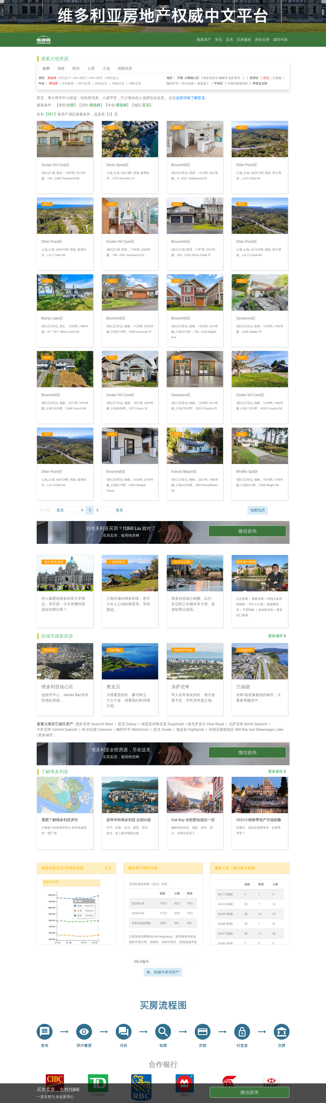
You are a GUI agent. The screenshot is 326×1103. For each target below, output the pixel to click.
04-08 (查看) (225, 923)
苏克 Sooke (162, 729)
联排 (76, 68)
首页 (60, 510)
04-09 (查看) (225, 914)
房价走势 (262, 39)
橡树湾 (223, 78)
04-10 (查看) (225, 904)
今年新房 (68, 83)
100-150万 (96, 78)
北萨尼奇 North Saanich (248, 724)
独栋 (61, 68)
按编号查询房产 (163, 972)
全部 (46, 68)
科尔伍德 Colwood (97, 729)
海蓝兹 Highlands (190, 729)
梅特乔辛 (172, 83)
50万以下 (65, 78)
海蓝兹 (201, 83)
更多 (108, 868)
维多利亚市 (210, 78)
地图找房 (125, 68)
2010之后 (84, 83)
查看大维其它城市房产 (55, 724)
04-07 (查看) (225, 933)
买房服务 (244, 39)
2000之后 (101, 83)
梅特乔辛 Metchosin (132, 729)
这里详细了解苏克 (190, 98)
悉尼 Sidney (127, 724)
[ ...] (223, 78)
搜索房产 (204, 39)
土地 (106, 68)
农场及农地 (265, 609)
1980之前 (134, 83)
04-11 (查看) (225, 894)
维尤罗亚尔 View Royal (205, 724)
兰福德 (276, 78)
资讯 (218, 39)
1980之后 (118, 83)
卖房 (229, 39)
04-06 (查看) (225, 943)
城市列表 (280, 39)
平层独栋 (248, 609)
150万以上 (112, 78)
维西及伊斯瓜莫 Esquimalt (162, 724)
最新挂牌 (258, 598)
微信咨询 (247, 531)
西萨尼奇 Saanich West (94, 724)
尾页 (119, 510)
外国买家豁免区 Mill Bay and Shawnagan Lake (246, 729)
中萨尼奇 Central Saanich (57, 729)
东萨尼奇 (234, 78)
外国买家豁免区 (237, 83)
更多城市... (47, 735)
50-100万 (80, 78)
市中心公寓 (256, 604)
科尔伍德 (188, 83)
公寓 (91, 68)
